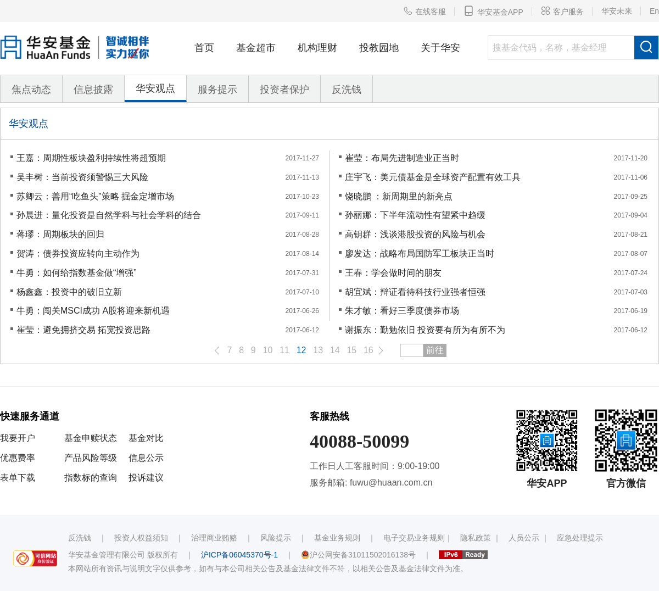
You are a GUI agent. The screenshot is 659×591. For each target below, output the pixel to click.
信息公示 (146, 457)
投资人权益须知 (141, 537)
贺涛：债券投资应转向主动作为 (77, 253)
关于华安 (440, 47)
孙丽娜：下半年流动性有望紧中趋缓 (415, 215)
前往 (435, 350)
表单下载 (17, 477)
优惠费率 (17, 457)
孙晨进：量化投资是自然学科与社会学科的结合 (108, 215)
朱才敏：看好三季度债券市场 (402, 310)
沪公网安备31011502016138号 (358, 554)
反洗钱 (346, 89)
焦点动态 (31, 89)
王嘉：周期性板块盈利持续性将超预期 (91, 158)
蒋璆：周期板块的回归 (60, 234)
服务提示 (217, 89)
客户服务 (562, 11)
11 (284, 350)
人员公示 (524, 537)
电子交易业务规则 (414, 537)
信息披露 (93, 89)
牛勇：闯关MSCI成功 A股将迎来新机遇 (93, 310)
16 (368, 350)
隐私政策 (475, 537)
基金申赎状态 (90, 438)
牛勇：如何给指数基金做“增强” (76, 272)
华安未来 (616, 11)
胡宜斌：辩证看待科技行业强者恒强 (415, 292)
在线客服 (424, 11)
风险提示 (275, 537)
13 (318, 350)
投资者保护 (284, 89)
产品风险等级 (90, 457)
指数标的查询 (90, 477)
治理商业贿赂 (214, 537)
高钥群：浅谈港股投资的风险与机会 (415, 234)
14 (335, 350)
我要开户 (17, 438)
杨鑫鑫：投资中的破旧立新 (69, 292)
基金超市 (256, 47)
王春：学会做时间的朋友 (393, 272)
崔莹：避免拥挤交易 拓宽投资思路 (83, 329)
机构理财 (317, 47)
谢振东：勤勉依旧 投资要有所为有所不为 (425, 329)
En (654, 11)
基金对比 (146, 438)
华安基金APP (493, 10)
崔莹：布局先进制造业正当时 (402, 158)
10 (268, 350)
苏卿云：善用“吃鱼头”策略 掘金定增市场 (95, 196)
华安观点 (155, 88)
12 (301, 350)
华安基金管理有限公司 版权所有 (123, 554)
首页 (204, 47)
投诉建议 (146, 477)
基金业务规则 (337, 537)
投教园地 (379, 47)
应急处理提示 (580, 537)
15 (351, 350)
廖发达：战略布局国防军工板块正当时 (419, 253)
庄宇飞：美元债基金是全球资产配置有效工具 (433, 177)
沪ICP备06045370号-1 (239, 554)
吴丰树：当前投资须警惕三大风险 (82, 177)
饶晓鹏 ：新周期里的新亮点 (399, 196)
